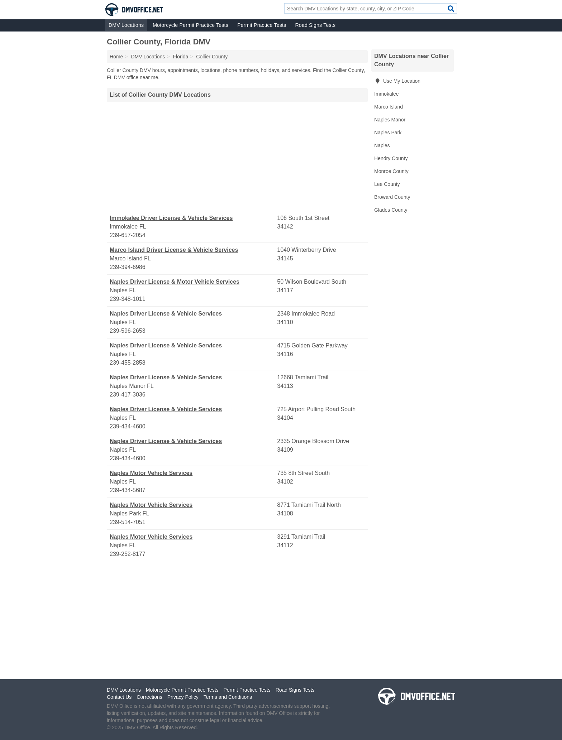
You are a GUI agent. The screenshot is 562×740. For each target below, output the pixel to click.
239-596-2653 (128, 331)
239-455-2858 (128, 363)
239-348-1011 (128, 299)
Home (116, 56)
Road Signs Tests (315, 25)
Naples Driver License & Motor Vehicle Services (174, 282)
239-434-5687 (128, 490)
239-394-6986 (128, 267)
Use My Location (397, 81)
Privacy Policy (183, 697)
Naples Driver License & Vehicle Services (166, 314)
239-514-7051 (128, 522)
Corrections (149, 697)
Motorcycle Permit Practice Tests (190, 25)
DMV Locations (126, 25)
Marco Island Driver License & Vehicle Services (174, 250)
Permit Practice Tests (261, 25)
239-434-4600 (128, 426)
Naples (382, 145)
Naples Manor (389, 119)
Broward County (392, 197)
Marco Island (388, 107)
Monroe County (391, 171)
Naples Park (387, 132)
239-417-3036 (128, 394)
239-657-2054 (128, 235)
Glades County (391, 210)
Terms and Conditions (228, 697)
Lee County (387, 184)
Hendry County (391, 158)
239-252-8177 (128, 554)
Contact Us (119, 697)
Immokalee (386, 94)
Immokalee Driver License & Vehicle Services (171, 218)
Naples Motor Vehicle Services (151, 473)
